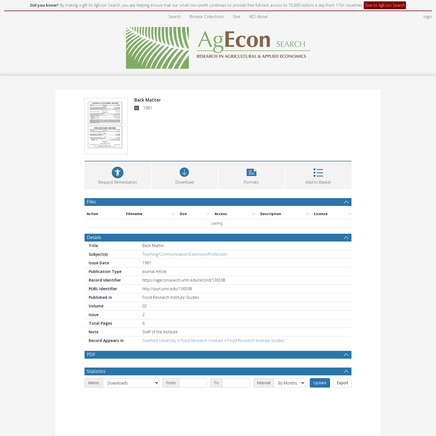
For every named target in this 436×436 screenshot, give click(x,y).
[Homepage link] (218, 46)
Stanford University (159, 340)
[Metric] (131, 383)
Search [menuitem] (175, 16)
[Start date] (193, 383)
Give (236, 16)
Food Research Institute (201, 340)
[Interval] (289, 383)
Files (91, 202)
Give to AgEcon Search (385, 5)
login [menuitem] (427, 16)
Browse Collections (207, 16)
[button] (251, 174)
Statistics (96, 371)
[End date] (236, 383)
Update (319, 382)
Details (94, 237)
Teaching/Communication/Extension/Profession (184, 254)
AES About (258, 16)
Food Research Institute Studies (255, 340)
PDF (91, 354)
